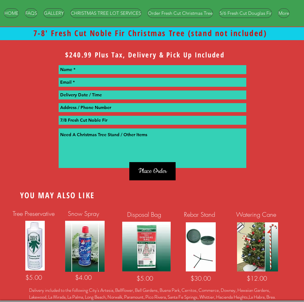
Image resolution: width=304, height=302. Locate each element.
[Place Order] (152, 171)
